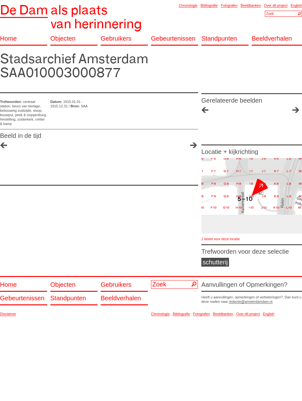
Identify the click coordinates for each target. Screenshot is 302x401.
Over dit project (276, 5)
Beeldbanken (251, 5)
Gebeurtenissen (173, 38)
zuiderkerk (25, 119)
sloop (37, 110)
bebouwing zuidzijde (15, 110)
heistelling (7, 119)
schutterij (215, 262)
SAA (84, 106)
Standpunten (219, 38)
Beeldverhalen (272, 38)
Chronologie (188, 5)
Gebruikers (116, 38)
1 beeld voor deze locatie (220, 239)
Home (8, 38)
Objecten (63, 38)
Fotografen (229, 5)
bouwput (6, 115)
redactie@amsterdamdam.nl (250, 301)
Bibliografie (208, 5)
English (296, 5)
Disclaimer (8, 314)
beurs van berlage (26, 106)
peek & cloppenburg (30, 115)
